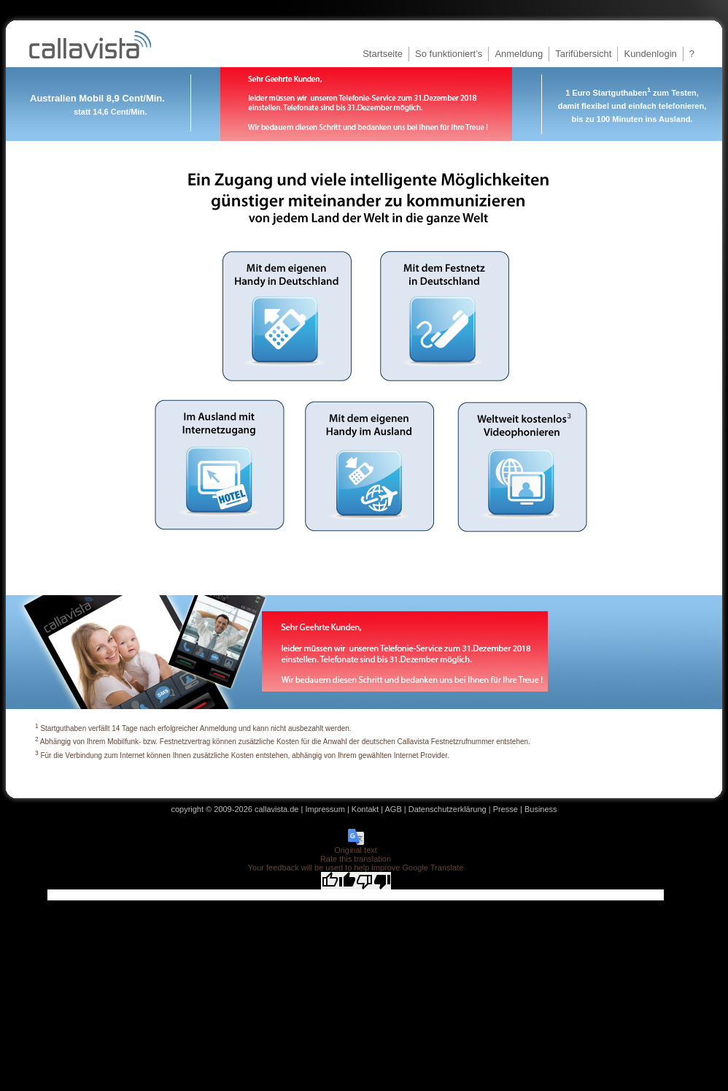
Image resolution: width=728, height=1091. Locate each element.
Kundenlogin (650, 53)
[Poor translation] (373, 880)
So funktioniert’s (448, 53)
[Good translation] (338, 880)
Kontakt (365, 809)
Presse (505, 809)
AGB (393, 809)
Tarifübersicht (583, 53)
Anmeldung (519, 53)
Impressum (324, 809)
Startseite (383, 53)
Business (540, 809)
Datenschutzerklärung (447, 809)
